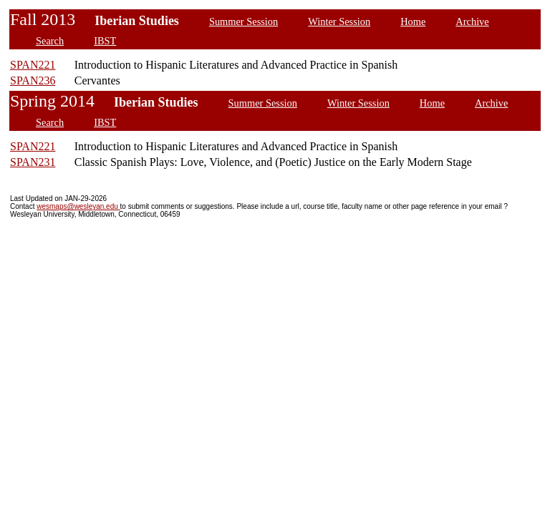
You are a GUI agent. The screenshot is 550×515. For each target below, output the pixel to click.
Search (50, 40)
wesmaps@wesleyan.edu (78, 206)
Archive (471, 21)
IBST (105, 40)
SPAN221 (32, 65)
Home (412, 21)
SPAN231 (32, 162)
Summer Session (243, 21)
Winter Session (339, 21)
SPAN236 (32, 80)
